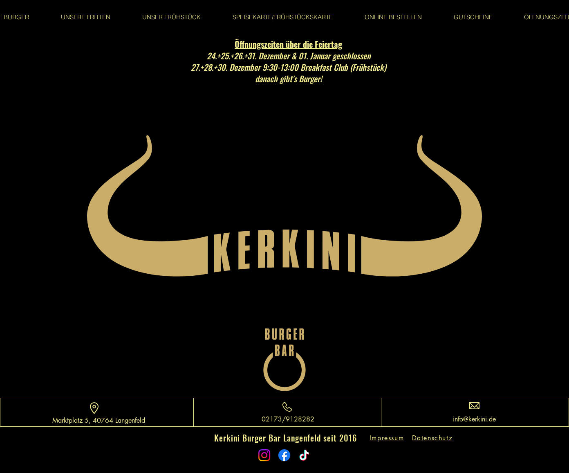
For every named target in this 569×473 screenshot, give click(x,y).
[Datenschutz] (433, 438)
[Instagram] (264, 455)
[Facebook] (284, 455)
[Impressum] (387, 438)
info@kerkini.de (474, 419)
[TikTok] (304, 455)
